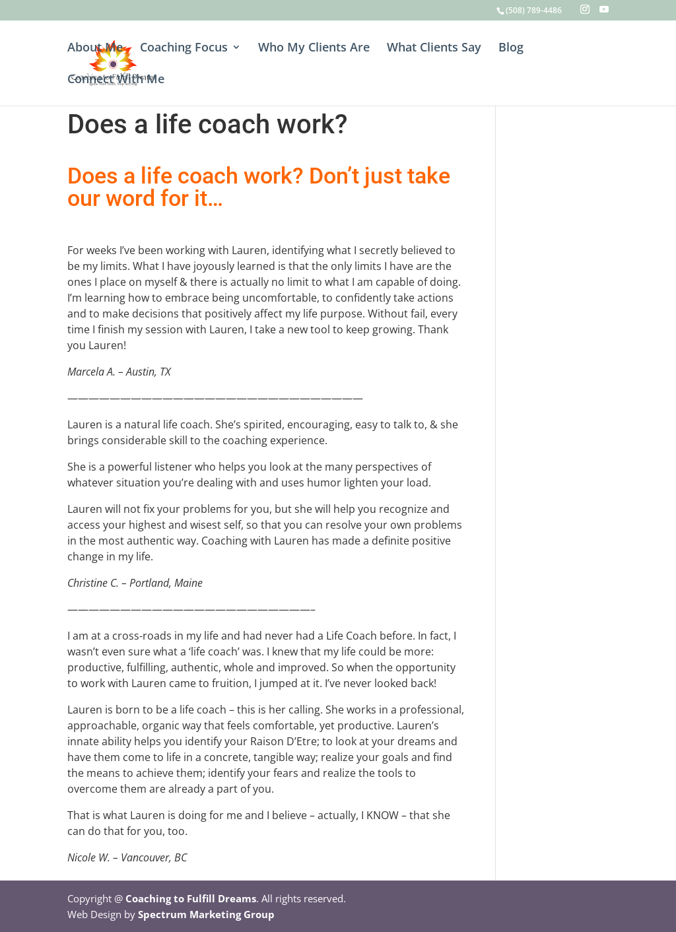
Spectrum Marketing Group (206, 914)
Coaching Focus (184, 48)
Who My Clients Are (314, 48)
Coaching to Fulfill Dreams (190, 898)
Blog (511, 48)
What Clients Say (434, 48)
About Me (95, 48)
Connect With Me (115, 80)
